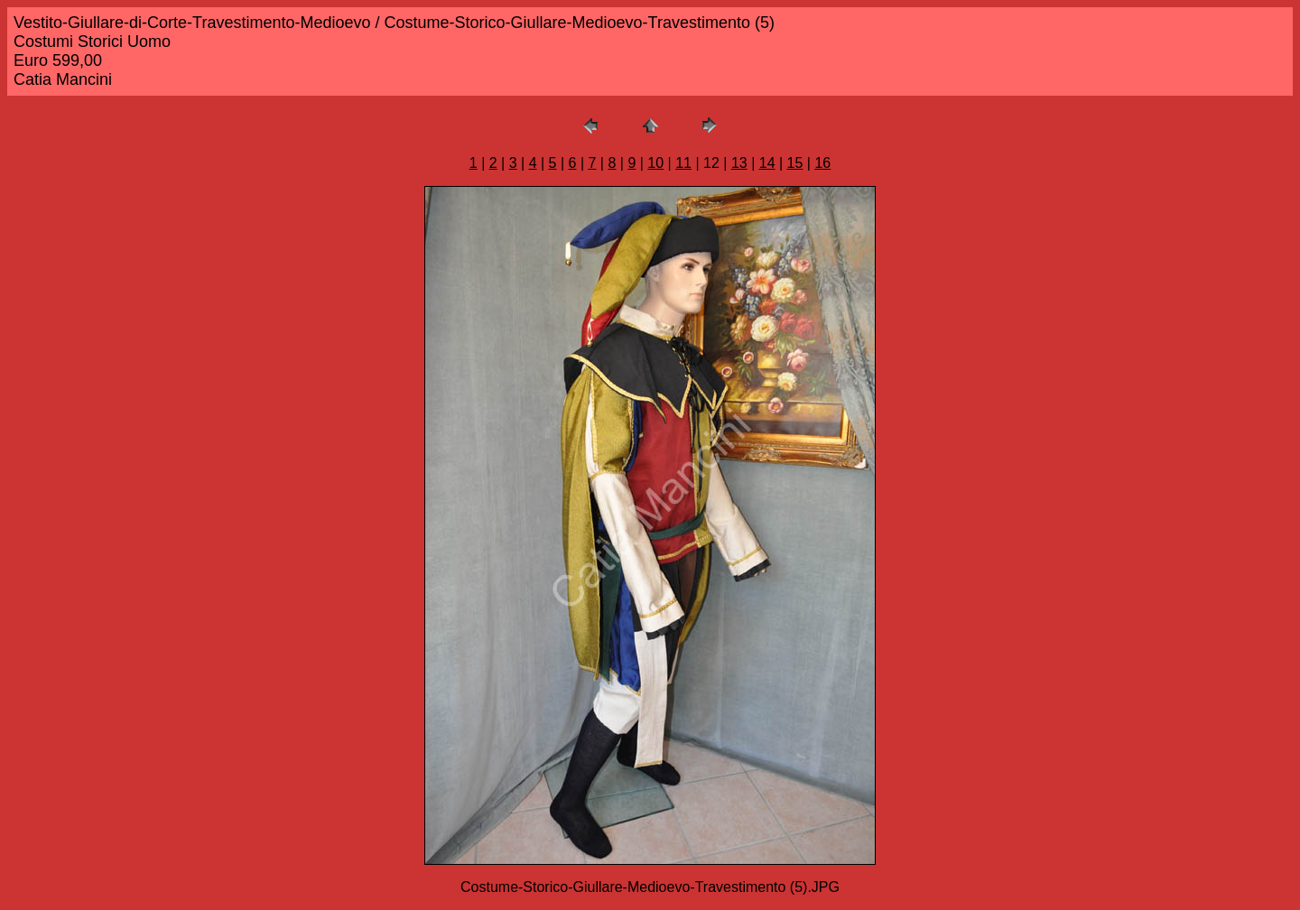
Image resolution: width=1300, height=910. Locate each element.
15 (795, 163)
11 (683, 163)
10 (655, 163)
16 (822, 163)
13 (739, 163)
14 (767, 163)
